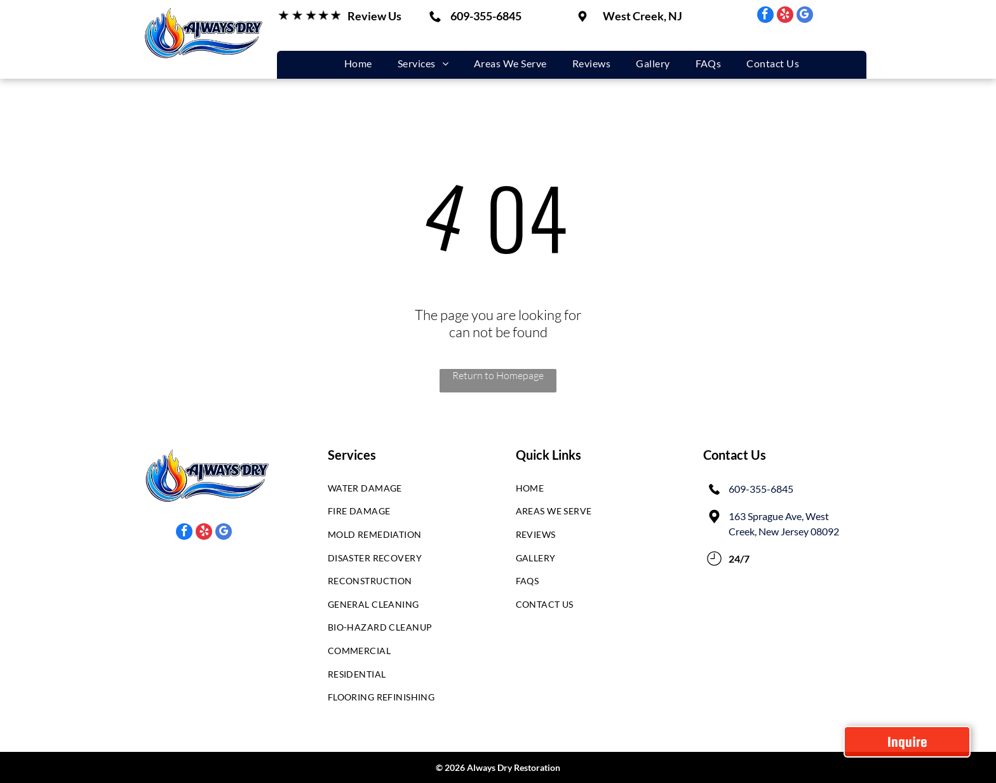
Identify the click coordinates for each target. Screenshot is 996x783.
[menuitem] (358, 63)
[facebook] (765, 16)
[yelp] (785, 16)
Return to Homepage (498, 375)
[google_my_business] (805, 16)
